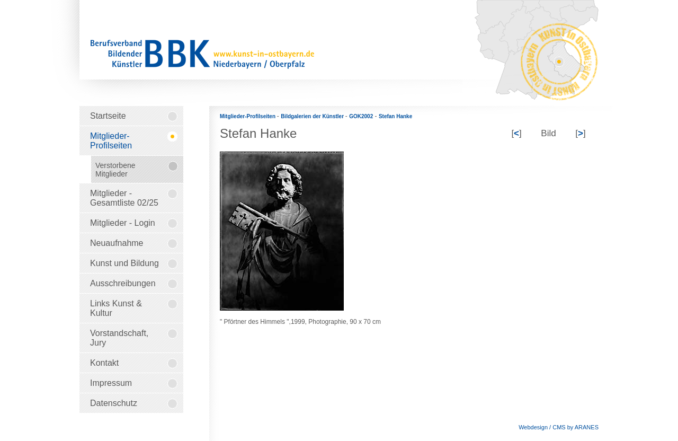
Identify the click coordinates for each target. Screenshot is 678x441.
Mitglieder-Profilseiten (248, 116)
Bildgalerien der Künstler (313, 116)
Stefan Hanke (395, 116)
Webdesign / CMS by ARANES (559, 427)
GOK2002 (361, 116)
